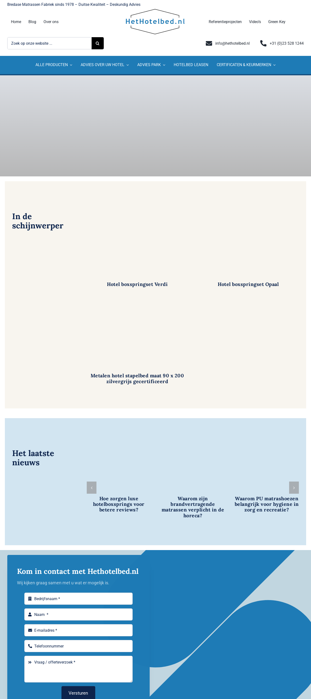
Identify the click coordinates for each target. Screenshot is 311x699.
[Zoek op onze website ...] (49, 43)
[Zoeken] (98, 43)
